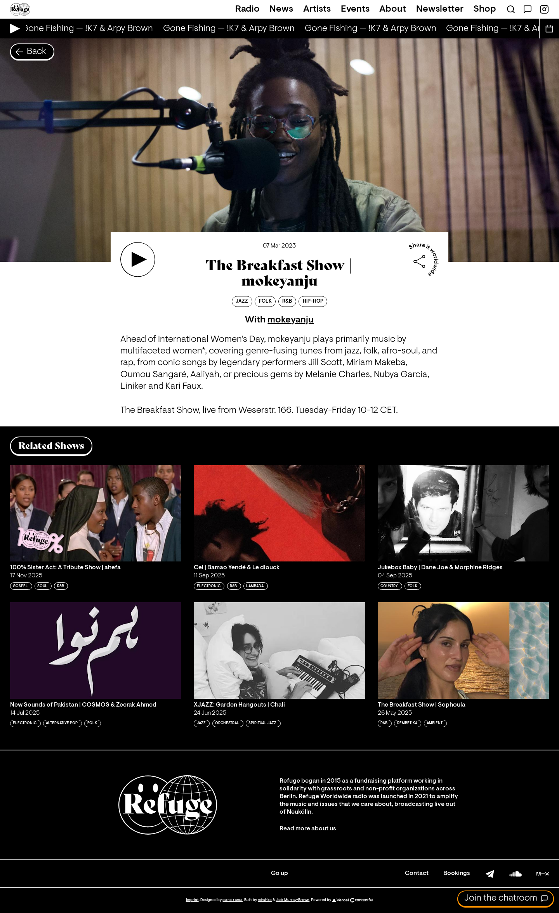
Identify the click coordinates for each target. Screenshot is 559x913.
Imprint (192, 900)
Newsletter (440, 9)
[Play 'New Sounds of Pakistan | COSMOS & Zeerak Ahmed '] (96, 650)
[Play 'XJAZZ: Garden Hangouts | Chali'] (279, 650)
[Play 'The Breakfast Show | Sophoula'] (463, 650)
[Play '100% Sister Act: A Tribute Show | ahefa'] (96, 513)
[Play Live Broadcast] (13, 28)
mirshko (265, 900)
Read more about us (308, 829)
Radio (247, 9)
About (392, 9)
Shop (484, 9)
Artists (317, 9)
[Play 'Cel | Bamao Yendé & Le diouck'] (279, 513)
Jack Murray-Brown (292, 900)
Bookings (456, 873)
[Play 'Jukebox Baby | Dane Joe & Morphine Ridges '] (463, 513)
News (281, 9)
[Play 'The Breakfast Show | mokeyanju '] (137, 259)
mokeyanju (290, 320)
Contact (417, 873)
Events (355, 9)
